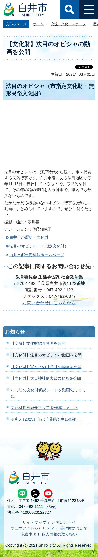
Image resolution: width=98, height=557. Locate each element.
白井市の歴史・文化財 (28, 237)
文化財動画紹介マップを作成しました (44, 407)
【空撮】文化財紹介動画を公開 (38, 343)
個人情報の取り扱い (59, 534)
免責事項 (28, 534)
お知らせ (15, 332)
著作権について (74, 528)
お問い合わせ (64, 522)
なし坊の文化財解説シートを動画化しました (48, 393)
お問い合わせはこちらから (49, 302)
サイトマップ (34, 522)
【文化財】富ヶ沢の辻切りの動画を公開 (46, 367)
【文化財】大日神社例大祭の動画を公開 (46, 378)
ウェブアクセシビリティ (32, 528)
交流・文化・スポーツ (68, 24)
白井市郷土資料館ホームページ (36, 255)
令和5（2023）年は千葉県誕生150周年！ (47, 419)
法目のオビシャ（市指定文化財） (38, 246)
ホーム (38, 24)
